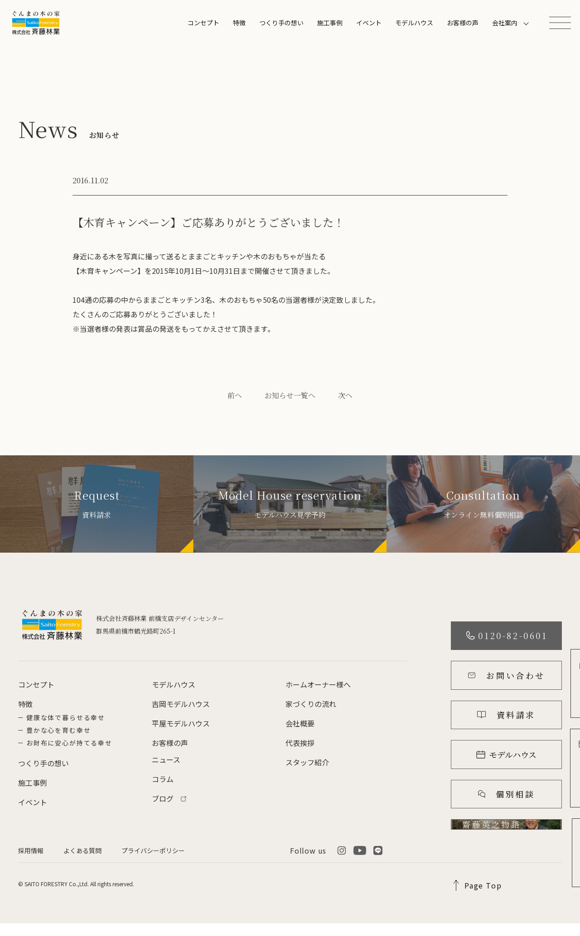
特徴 (239, 22)
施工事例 (330, 22)
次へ (345, 395)
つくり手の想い (281, 22)
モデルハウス (414, 22)
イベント (369, 22)
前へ (234, 395)
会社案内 (504, 22)
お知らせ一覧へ (290, 395)
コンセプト (203, 22)
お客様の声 (462, 22)
